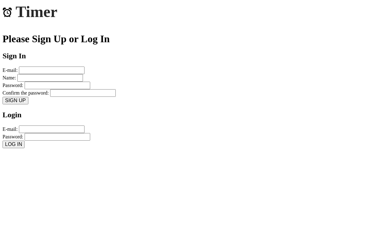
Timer (30, 11)
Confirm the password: (59, 93)
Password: (46, 85)
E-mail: (44, 70)
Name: (43, 77)
